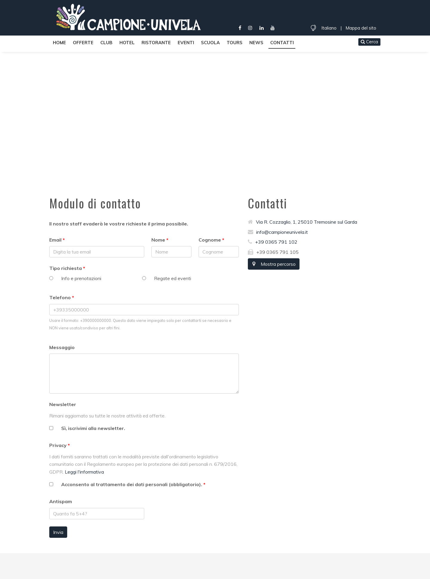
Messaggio (62, 347)
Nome (158, 240)
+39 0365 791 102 (272, 242)
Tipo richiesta (65, 268)
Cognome (210, 240)
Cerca (369, 41)
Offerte (83, 42)
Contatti (282, 42)
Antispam (60, 501)
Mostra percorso (274, 264)
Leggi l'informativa (84, 472)
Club (106, 42)
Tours (234, 42)
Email (55, 240)
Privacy (58, 445)
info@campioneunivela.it (278, 232)
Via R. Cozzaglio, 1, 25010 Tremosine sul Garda (302, 222)
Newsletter (62, 404)
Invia (58, 532)
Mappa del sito (360, 28)
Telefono (60, 297)
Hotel (127, 42)
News (256, 42)
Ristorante (156, 42)
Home (59, 42)
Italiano (329, 28)
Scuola (210, 42)
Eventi (186, 42)
